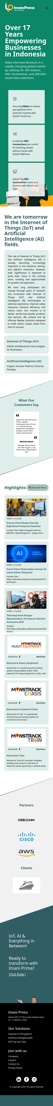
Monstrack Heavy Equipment (22, 663)
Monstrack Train (15, 755)
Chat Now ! (17, 974)
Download (14, 656)
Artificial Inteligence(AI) (20, 1037)
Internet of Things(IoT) (20, 1033)
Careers (12, 1060)
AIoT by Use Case (17, 1041)
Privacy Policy (15, 1067)
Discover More (37, 487)
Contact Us (13, 1064)
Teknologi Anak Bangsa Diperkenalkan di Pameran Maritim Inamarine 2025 (26, 619)
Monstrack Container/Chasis (22, 709)
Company (13, 1056)
